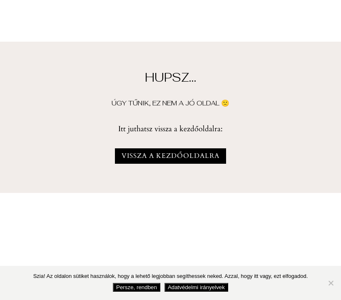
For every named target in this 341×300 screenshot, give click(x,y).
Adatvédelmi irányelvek (196, 287)
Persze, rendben (136, 287)
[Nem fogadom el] (330, 283)
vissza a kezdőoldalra (170, 155)
